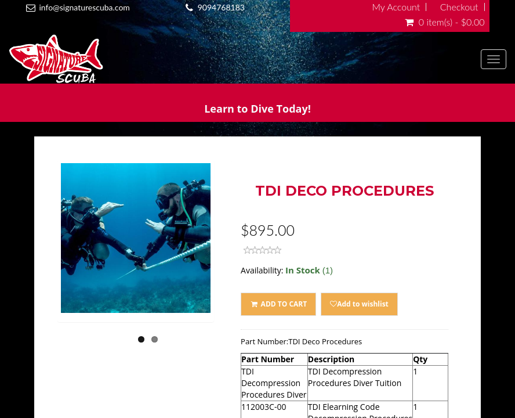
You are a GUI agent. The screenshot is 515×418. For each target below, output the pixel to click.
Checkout (459, 7)
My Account (396, 7)
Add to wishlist (359, 304)
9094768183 (221, 7)
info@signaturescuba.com (84, 7)
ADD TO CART (278, 304)
